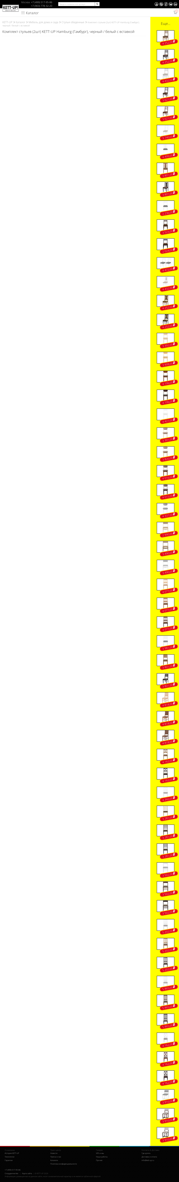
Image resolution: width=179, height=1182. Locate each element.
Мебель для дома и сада (43, 22)
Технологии (9, 1157)
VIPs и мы (100, 1153)
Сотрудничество (11, 1173)
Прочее (99, 1160)
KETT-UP (7, 22)
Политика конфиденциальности (63, 1164)
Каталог (32, 12)
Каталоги (54, 1160)
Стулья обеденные (73, 22)
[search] (97, 4)
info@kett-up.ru (148, 1160)
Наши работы (102, 1157)
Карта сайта (27, 1173)
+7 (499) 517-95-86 (13, 1170)
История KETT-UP (12, 1153)
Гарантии (9, 1160)
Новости (53, 1153)
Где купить (146, 1153)
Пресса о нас (55, 1157)
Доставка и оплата (149, 1157)
